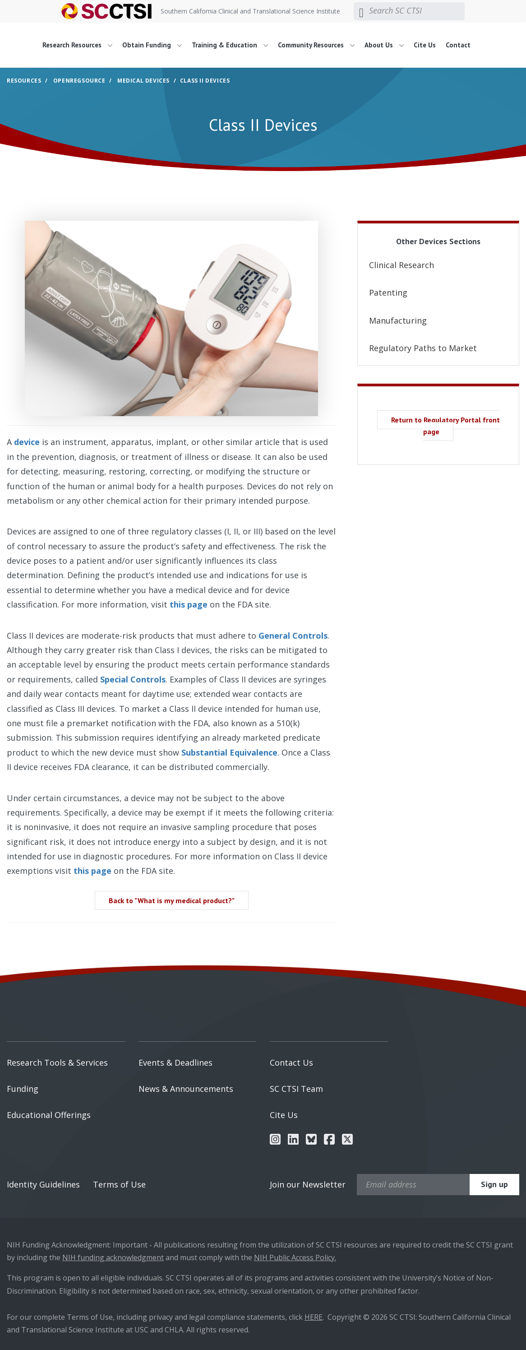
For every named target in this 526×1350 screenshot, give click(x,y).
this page (189, 604)
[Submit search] (361, 11)
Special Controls (133, 679)
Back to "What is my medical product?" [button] (172, 900)
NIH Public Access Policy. (295, 1257)
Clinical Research (401, 265)
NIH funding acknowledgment (113, 1257)
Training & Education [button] (230, 45)
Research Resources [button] (77, 45)
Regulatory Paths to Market (423, 348)
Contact (458, 45)
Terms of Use (119, 1184)
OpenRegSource (79, 80)
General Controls (293, 635)
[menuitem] (81, 45)
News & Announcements (185, 1088)
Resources (24, 80)
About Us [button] (384, 45)
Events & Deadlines (175, 1062)
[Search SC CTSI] (417, 10)
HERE (314, 1317)
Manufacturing (398, 320)
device (27, 441)
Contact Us (291, 1062)
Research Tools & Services (57, 1062)
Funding (22, 1088)
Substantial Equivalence (229, 752)
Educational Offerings (49, 1114)
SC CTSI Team (296, 1088)
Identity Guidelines (43, 1184)
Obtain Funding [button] (152, 45)
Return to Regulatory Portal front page (445, 425)
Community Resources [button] (316, 45)
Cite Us (425, 45)
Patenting (388, 292)
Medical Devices (143, 80)
